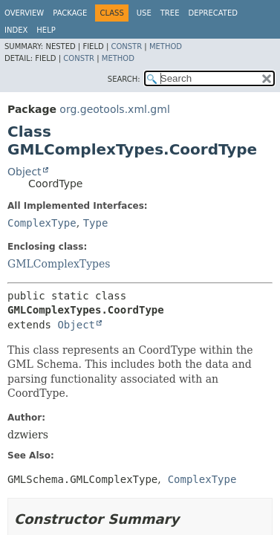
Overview (24, 13)
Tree (170, 13)
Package (70, 13)
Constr (126, 46)
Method (165, 46)
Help (45, 30)
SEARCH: (124, 79)
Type (95, 223)
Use (144, 13)
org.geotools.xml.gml (114, 109)
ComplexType (41, 223)
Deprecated (213, 13)
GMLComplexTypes (59, 264)
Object (24, 172)
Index (15, 30)
